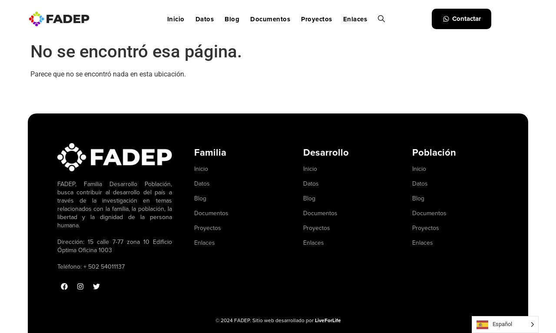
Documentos (270, 19)
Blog (232, 19)
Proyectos (316, 19)
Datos (204, 19)
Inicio (176, 19)
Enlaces (355, 19)
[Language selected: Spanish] (505, 324)
